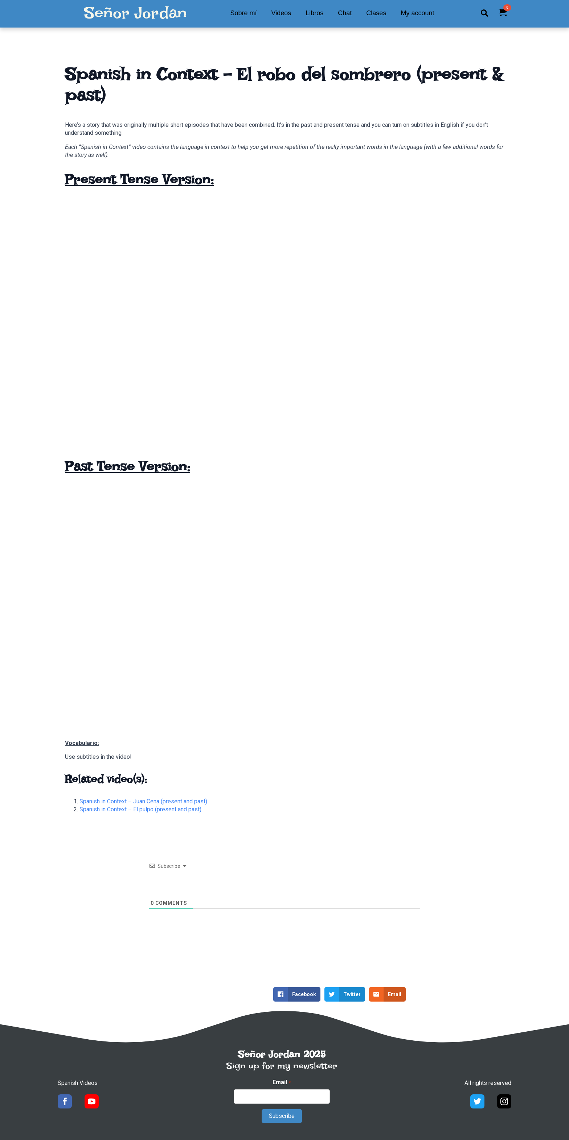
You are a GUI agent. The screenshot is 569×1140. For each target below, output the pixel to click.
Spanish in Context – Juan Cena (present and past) (143, 801)
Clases (376, 13)
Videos (281, 13)
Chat (345, 13)
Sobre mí (243, 13)
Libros (314, 13)
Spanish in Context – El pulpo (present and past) (140, 809)
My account (417, 13)
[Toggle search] (484, 13)
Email (281, 1082)
